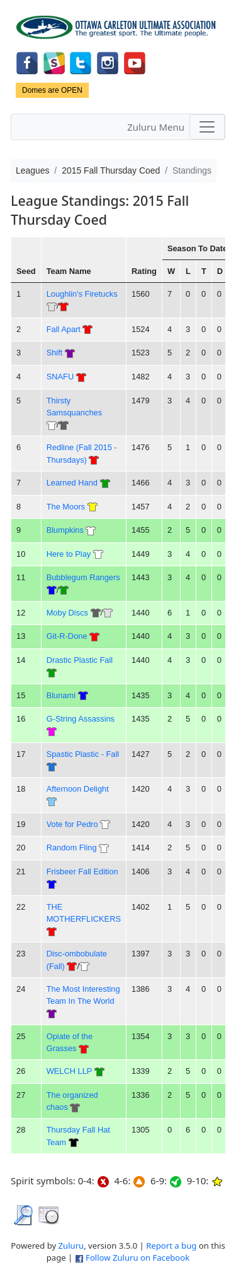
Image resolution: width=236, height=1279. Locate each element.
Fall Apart (64, 329)
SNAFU (60, 376)
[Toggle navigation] (207, 127)
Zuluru (71, 1245)
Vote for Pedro (72, 824)
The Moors (66, 506)
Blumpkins (65, 530)
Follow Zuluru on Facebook (137, 1257)
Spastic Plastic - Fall (83, 754)
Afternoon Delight (78, 789)
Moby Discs (67, 612)
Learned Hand (72, 482)
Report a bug (171, 1245)
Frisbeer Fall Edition (82, 871)
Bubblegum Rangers (83, 577)
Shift (55, 352)
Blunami (62, 695)
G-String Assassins (81, 718)
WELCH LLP (69, 1071)
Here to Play (69, 554)
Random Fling (72, 847)
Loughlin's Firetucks (82, 294)
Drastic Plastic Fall (80, 660)
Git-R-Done (67, 636)
